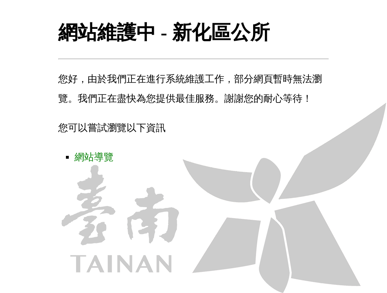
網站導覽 (94, 157)
